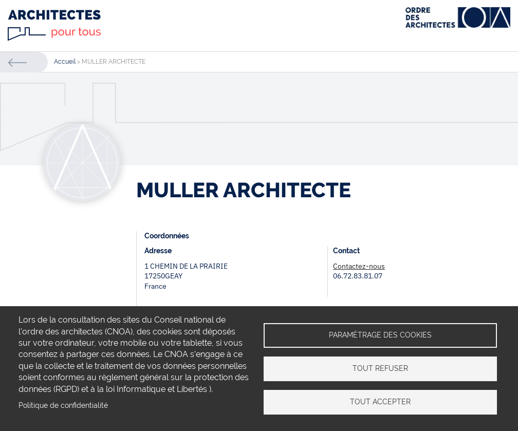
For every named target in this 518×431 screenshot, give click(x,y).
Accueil (65, 61)
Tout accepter (380, 402)
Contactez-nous (359, 266)
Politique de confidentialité (63, 405)
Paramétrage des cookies (380, 335)
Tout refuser (380, 368)
